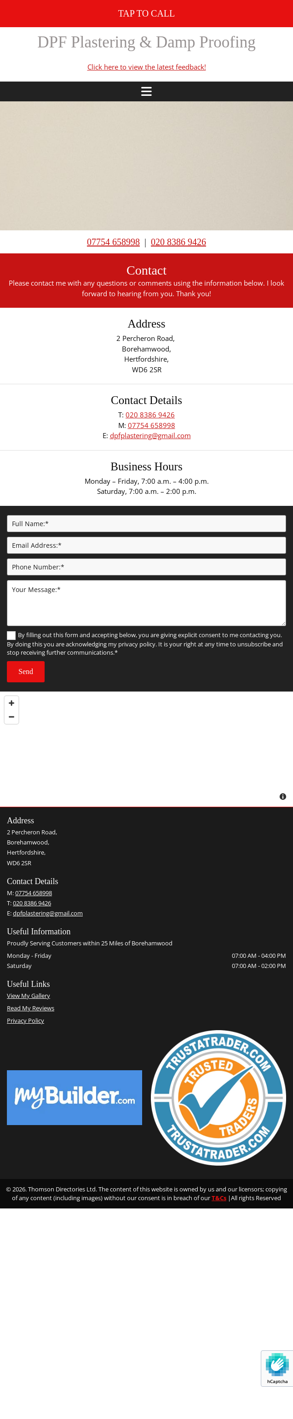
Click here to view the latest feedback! (146, 66)
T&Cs (219, 1198)
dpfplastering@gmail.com (150, 435)
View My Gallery (28, 995)
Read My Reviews (30, 1008)
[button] (146, 13)
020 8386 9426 (150, 414)
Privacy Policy (25, 1020)
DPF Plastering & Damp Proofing (146, 42)
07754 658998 (113, 242)
